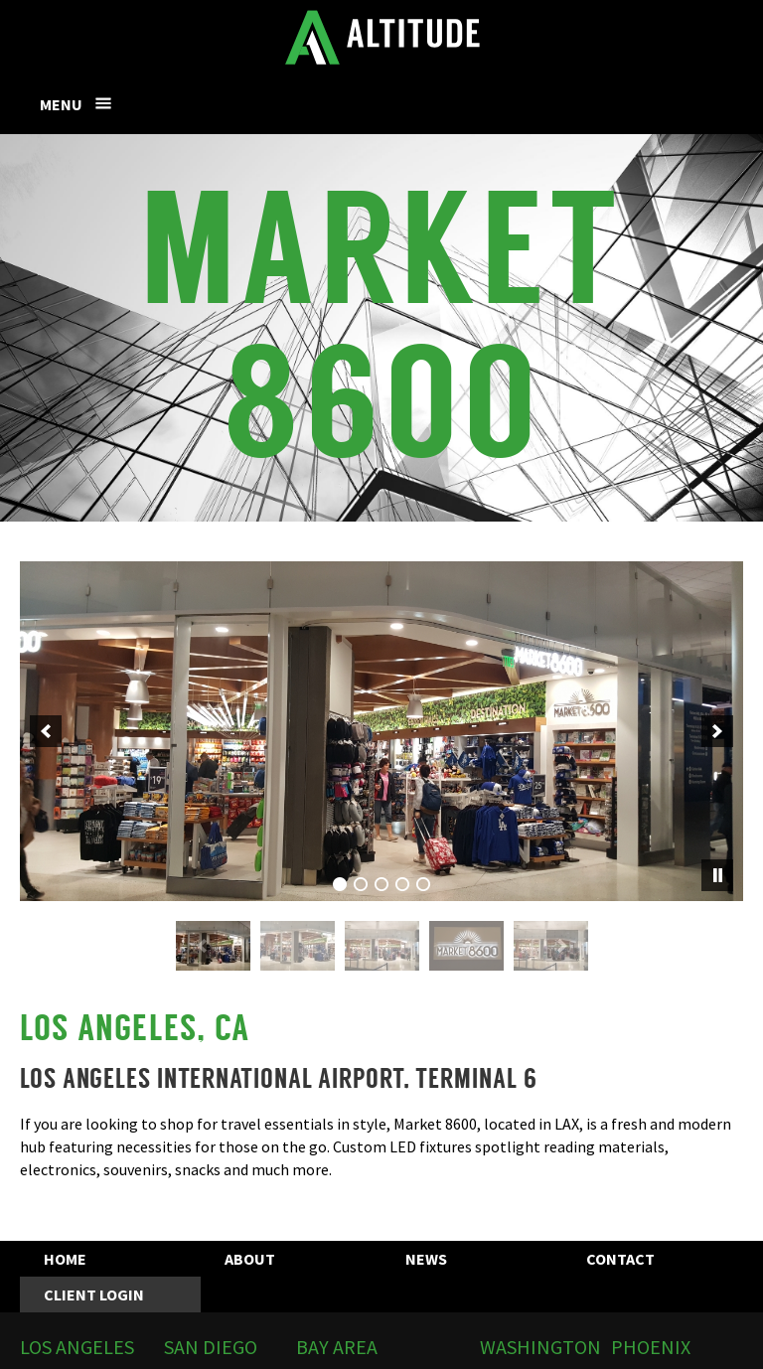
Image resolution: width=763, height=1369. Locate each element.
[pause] (717, 875)
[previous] (46, 731)
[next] (717, 731)
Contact (620, 1259)
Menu (61, 104)
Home (65, 1259)
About (250, 1259)
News (426, 1259)
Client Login (94, 1294)
